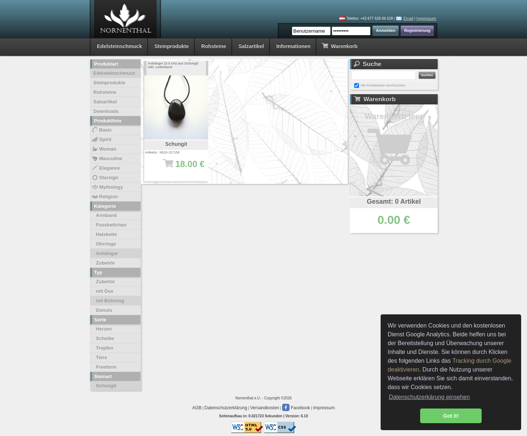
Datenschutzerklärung (226, 407)
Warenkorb (339, 45)
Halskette (106, 234)
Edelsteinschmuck (119, 46)
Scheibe (105, 338)
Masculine (106, 158)
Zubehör (105, 263)
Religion (104, 196)
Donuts (104, 310)
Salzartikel (251, 46)
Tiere (101, 357)
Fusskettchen (111, 225)
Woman (103, 149)
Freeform (106, 367)
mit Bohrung (110, 300)
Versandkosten (264, 407)
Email (408, 18)
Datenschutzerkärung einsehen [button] (429, 397)
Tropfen (104, 348)
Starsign (104, 177)
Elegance (105, 168)
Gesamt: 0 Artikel (394, 201)
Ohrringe (106, 244)
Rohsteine (213, 46)
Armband (106, 215)
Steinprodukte (171, 46)
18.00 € (180, 167)
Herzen (104, 329)
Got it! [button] (451, 416)
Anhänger (107, 253)
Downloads (106, 111)
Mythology (107, 187)
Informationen (293, 46)
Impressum (426, 18)
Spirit (101, 139)
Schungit (106, 385)
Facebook (296, 407)
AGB (196, 407)
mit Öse (104, 291)
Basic (101, 130)
